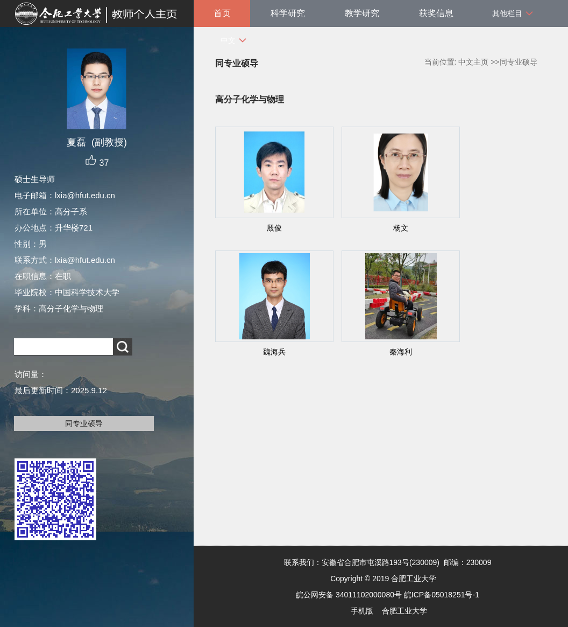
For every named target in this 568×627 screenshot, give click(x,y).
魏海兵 (274, 351)
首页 (222, 13)
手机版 (362, 611)
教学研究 (362, 13)
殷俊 (274, 228)
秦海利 (400, 351)
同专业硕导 (84, 423)
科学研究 (288, 13)
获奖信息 (436, 13)
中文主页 (473, 62)
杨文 (400, 228)
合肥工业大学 (404, 611)
